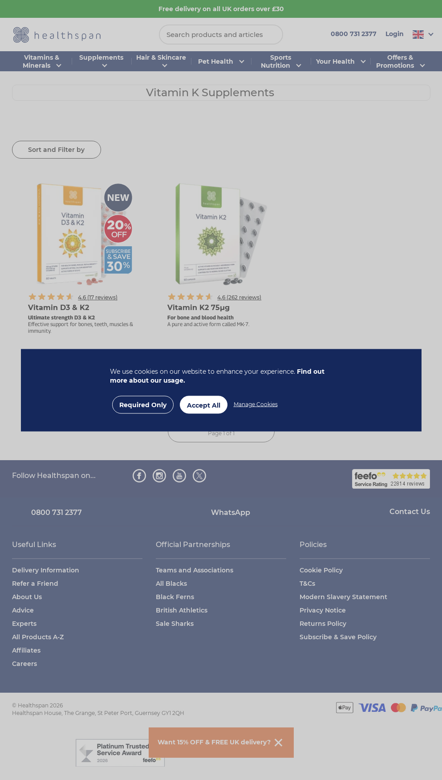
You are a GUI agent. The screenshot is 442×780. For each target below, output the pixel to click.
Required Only (142, 404)
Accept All (203, 405)
